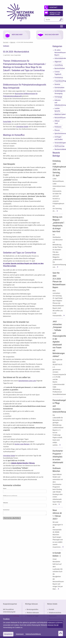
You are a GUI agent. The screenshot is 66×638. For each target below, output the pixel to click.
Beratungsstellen (32, 609)
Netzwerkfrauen (58, 117)
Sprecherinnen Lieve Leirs (27, 381)
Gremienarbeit (58, 87)
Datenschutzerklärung (33, 634)
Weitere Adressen (33, 612)
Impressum (20, 634)
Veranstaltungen (58, 143)
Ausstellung (58, 65)
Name (4, 488)
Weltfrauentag (58, 146)
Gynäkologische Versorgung (58, 92)
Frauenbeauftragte (58, 81)
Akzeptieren (8, 634)
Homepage (58, 97)
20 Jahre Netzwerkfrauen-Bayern (58, 52)
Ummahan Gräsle (22, 126)
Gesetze (57, 84)
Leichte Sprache (57, 110)
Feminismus (58, 77)
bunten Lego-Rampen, (22, 444)
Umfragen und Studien (58, 138)
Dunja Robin (7, 121)
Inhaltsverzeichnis (55, 612)
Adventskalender (58, 58)
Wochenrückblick (58, 149)
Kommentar (6, 509)
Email (10, 495)
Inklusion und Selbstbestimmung (58, 102)
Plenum (57, 130)
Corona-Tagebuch (57, 73)
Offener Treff (57, 122)
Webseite (5, 502)
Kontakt (51, 609)
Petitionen (57, 127)
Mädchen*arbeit (58, 114)
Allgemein (57, 62)
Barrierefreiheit (58, 68)
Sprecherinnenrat (58, 133)
